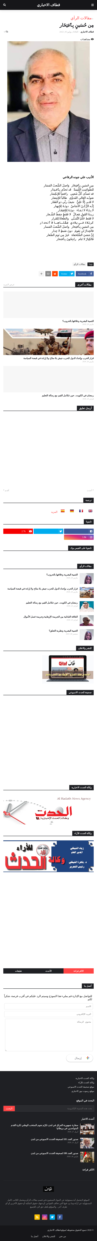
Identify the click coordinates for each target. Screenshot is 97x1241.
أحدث (89, 490)
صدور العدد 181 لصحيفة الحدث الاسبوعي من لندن (54, 1139)
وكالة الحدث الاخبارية (85, 1078)
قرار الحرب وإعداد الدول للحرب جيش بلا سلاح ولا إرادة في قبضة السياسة (58, 358)
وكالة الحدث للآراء (86, 1082)
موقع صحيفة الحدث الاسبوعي (81, 1087)
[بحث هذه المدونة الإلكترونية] (54, 1108)
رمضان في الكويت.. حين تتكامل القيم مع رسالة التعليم (68, 395)
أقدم (7, 490)
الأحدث (48, 971)
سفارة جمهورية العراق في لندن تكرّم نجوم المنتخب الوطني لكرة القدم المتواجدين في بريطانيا (44, 1127)
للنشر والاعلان (48, 1236)
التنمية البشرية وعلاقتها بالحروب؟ (78, 321)
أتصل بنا (34, 1236)
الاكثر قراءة (79, 971)
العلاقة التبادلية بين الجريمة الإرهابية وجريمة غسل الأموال (50, 617)
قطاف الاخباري (48, 5)
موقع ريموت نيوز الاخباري (82, 1091)
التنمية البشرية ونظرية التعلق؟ (63, 631)
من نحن (62, 1236)
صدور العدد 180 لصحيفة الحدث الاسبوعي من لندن (54, 1153)
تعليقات (18, 971)
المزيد (54, 511)
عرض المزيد (9, 284)
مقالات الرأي (81, 18)
